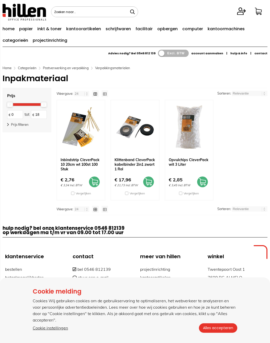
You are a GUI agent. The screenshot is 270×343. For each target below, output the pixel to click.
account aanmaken (207, 53)
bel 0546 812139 (92, 269)
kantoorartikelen (83, 29)
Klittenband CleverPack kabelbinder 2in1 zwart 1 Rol (135, 164)
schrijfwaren (118, 29)
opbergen (167, 29)
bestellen (13, 269)
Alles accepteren (218, 327)
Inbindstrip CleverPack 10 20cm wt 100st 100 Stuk (80, 164)
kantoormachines (226, 29)
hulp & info (238, 53)
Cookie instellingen (50, 327)
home (9, 29)
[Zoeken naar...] (132, 12)
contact (260, 53)
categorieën (15, 40)
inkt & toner (49, 29)
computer (192, 29)
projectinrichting (50, 40)
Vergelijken (83, 193)
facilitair (144, 29)
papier (26, 29)
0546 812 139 (146, 53)
